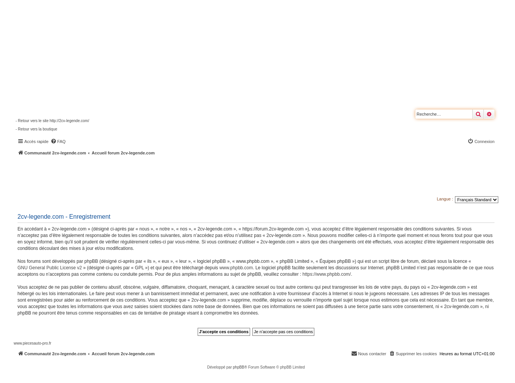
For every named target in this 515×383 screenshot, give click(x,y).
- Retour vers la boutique (36, 129)
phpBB (238, 367)
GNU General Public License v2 (49, 267)
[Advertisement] (204, 177)
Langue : (445, 199)
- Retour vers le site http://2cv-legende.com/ (52, 121)
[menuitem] (58, 141)
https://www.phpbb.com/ (327, 274)
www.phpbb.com (236, 267)
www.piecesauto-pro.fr (32, 343)
